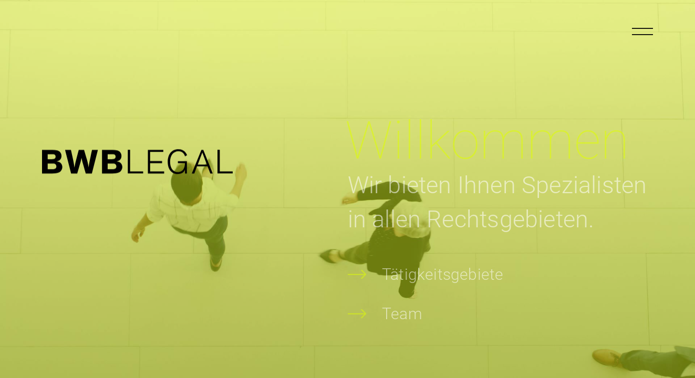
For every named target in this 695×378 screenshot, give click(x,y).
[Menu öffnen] (642, 31)
